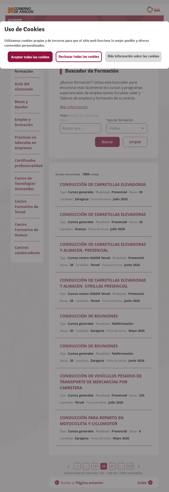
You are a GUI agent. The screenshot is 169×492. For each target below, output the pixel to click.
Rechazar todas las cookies (79, 57)
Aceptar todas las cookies (30, 57)
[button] (133, 56)
